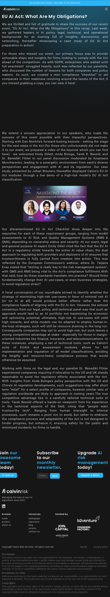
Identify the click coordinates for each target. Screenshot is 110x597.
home (5, 518)
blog (31, 525)
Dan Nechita (31, 141)
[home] (11, 9)
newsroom (34, 522)
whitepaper (34, 518)
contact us (34, 531)
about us (6, 525)
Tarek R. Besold (88, 154)
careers (32, 528)
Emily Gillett (44, 154)
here (71, 83)
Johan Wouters (43, 171)
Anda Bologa (64, 154)
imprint (83, 547)
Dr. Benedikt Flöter (16, 158)
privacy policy (101, 547)
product (6, 522)
